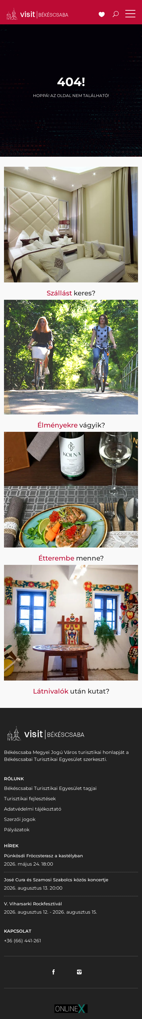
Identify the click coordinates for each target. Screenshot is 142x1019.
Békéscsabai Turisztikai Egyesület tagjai (50, 788)
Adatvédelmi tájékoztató (32, 809)
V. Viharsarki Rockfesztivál (33, 903)
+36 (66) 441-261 (22, 941)
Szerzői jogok (19, 819)
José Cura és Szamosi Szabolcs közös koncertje (56, 879)
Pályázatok (16, 830)
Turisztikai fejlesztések (30, 799)
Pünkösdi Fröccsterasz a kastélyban (43, 855)
